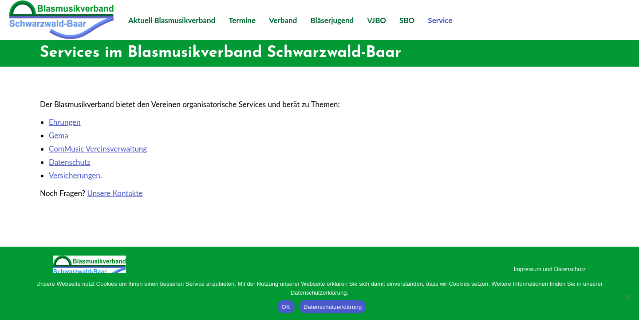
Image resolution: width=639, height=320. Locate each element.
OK (286, 307)
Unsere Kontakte (114, 193)
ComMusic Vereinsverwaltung (98, 148)
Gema (58, 135)
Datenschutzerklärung (333, 307)
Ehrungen (65, 122)
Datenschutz (70, 162)
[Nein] (627, 296)
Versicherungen (74, 175)
